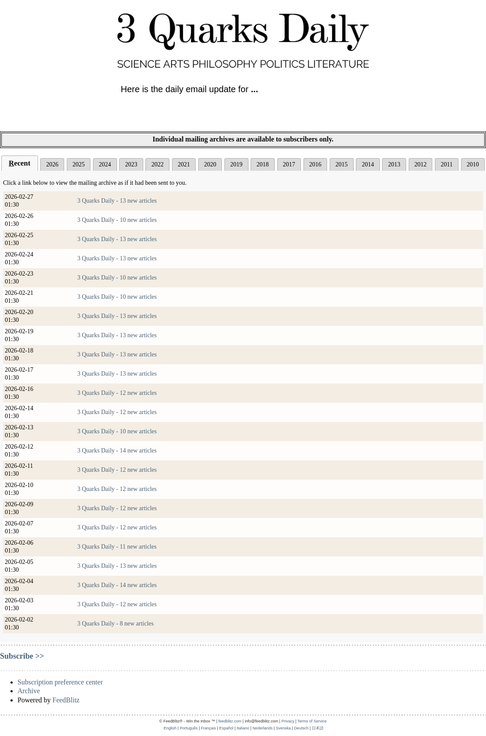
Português (189, 728)
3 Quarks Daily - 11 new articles (116, 546)
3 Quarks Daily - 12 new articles (117, 393)
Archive (28, 691)
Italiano (243, 728)
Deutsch (301, 728)
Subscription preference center (60, 682)
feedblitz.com (229, 721)
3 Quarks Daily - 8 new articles (115, 623)
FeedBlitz (65, 700)
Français (208, 728)
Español (226, 728)
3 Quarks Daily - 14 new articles (117, 450)
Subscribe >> (22, 656)
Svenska (283, 728)
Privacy (287, 721)
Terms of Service (312, 721)
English (170, 728)
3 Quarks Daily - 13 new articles (117, 200)
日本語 (318, 728)
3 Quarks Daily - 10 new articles (117, 220)
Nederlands (262, 728)
